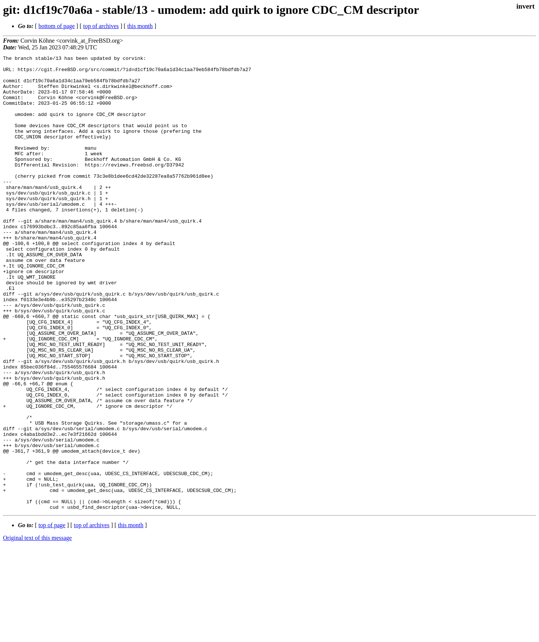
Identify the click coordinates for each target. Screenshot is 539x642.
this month (140, 26)
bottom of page (57, 26)
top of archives (101, 26)
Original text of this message (37, 629)
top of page (52, 616)
